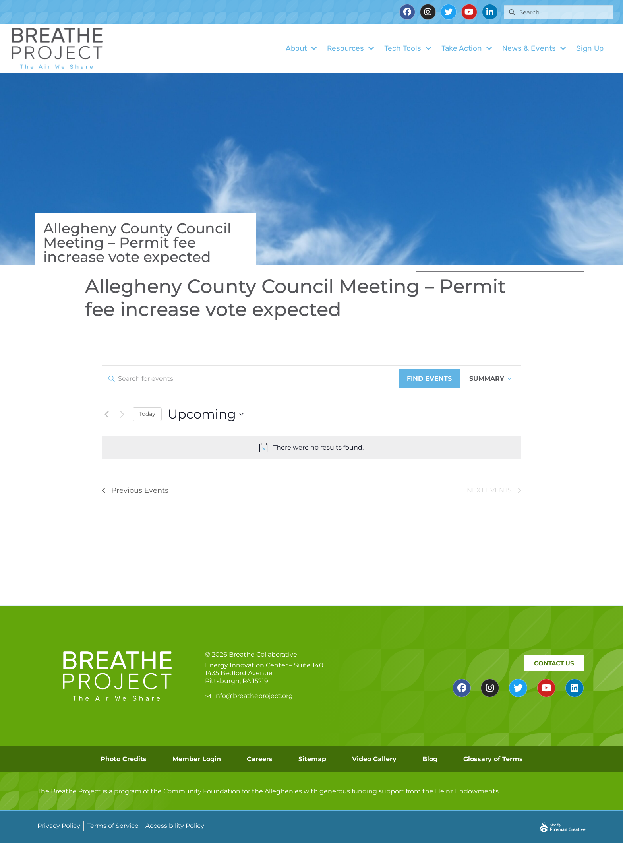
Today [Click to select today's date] (147, 413)
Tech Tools (408, 48)
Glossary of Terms (493, 759)
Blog (429, 759)
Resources (351, 48)
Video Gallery (374, 759)
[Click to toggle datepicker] (206, 414)
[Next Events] (122, 414)
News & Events (534, 48)
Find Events (429, 378)
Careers (260, 759)
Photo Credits (124, 759)
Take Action (467, 48)
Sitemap (312, 759)
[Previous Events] (106, 414)
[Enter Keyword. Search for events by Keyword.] (250, 379)
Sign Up (590, 48)
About (301, 48)
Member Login (196, 759)
